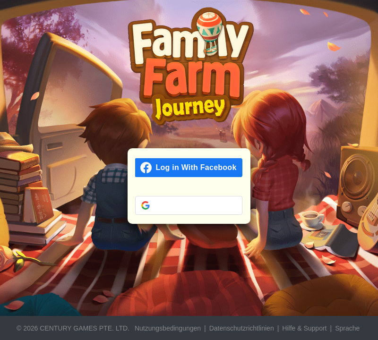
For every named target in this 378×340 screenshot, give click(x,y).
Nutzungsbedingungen (168, 328)
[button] (188, 205)
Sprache (347, 328)
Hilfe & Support (304, 328)
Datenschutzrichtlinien (241, 328)
